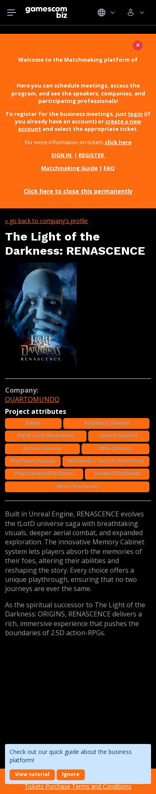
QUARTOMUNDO (32, 399)
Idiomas (106, 12)
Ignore (70, 774)
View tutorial (32, 774)
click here (118, 142)
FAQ (109, 168)
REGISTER (92, 155)
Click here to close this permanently (78, 191)
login (135, 114)
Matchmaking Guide (69, 168)
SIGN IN (62, 155)
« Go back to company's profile (46, 221)
